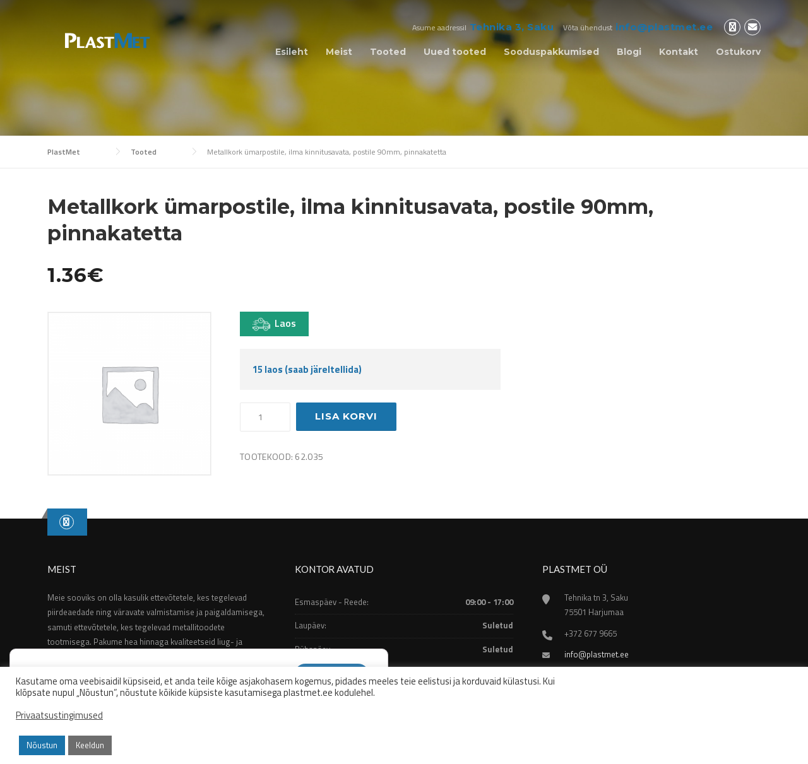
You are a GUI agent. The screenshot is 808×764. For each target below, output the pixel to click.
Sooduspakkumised (551, 51)
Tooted (388, 51)
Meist (339, 51)
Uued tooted (455, 51)
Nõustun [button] (42, 745)
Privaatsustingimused (59, 715)
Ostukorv (738, 51)
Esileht (291, 51)
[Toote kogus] (265, 417)
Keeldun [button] (90, 745)
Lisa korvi (346, 416)
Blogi (629, 51)
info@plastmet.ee (664, 27)
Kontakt (678, 51)
